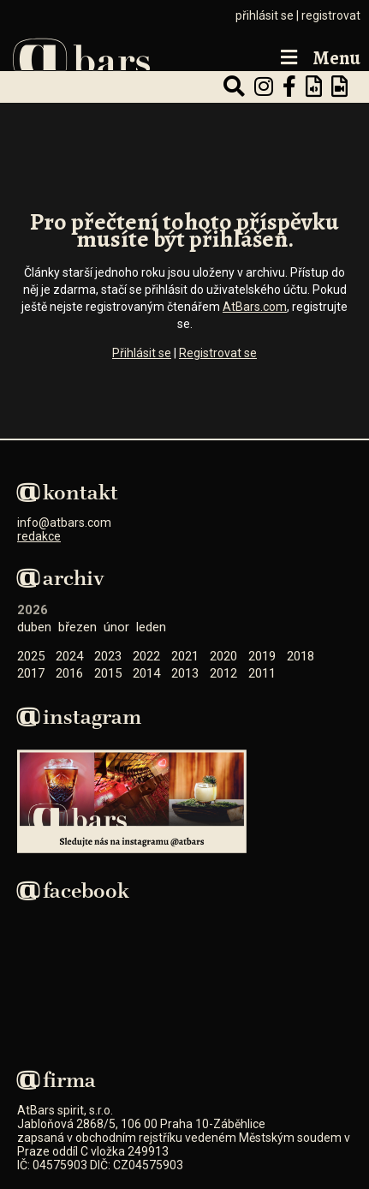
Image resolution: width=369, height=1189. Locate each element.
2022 (146, 656)
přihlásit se (264, 15)
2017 (31, 673)
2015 (108, 673)
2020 (223, 656)
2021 (185, 656)
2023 (108, 656)
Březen (77, 627)
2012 (223, 673)
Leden (151, 627)
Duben (34, 627)
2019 (262, 656)
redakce (39, 536)
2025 (31, 656)
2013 (185, 673)
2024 (69, 656)
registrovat (330, 15)
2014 (146, 673)
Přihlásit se (141, 353)
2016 (69, 673)
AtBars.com (255, 307)
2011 (262, 673)
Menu (318, 58)
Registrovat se (218, 353)
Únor (116, 627)
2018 (300, 656)
